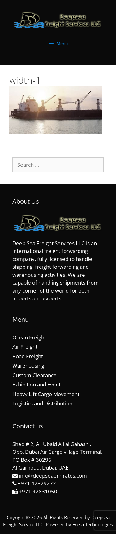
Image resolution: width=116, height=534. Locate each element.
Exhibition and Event (36, 384)
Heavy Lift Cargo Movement (45, 394)
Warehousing (28, 365)
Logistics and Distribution (42, 403)
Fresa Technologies (92, 524)
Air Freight (24, 346)
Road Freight (27, 356)
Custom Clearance (34, 375)
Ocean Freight (29, 337)
